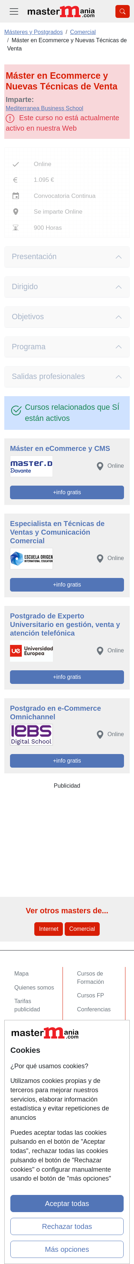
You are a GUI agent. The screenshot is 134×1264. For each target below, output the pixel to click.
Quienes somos (34, 988)
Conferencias (94, 1009)
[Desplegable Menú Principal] (14, 11)
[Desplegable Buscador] (122, 11)
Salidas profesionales (48, 376)
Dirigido (25, 286)
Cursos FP (90, 995)
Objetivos (28, 316)
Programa (28, 346)
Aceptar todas (67, 1203)
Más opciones (67, 1249)
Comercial (82, 929)
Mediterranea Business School (44, 108)
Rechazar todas (67, 1226)
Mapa (21, 974)
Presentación (34, 256)
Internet (48, 929)
